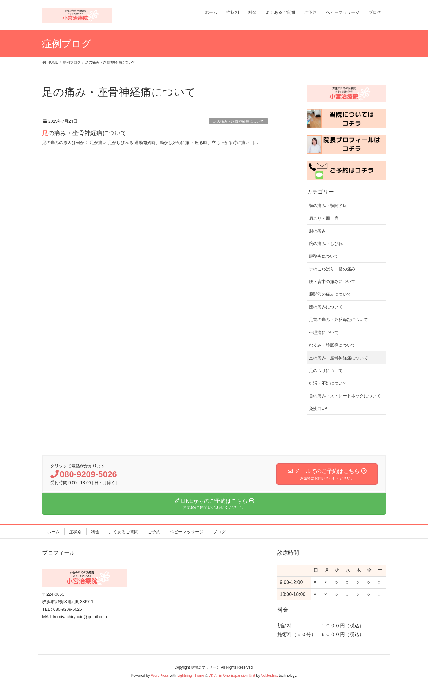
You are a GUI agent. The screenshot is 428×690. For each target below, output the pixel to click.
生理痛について (323, 332)
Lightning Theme (190, 675)
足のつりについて (326, 370)
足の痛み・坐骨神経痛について (84, 133)
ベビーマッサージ (186, 531)
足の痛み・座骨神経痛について (238, 121)
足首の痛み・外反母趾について (338, 319)
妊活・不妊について (328, 383)
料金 (95, 531)
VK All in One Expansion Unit (232, 675)
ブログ (219, 531)
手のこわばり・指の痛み (332, 268)
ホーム (53, 531)
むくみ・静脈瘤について (332, 345)
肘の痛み (317, 230)
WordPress (160, 675)
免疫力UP (318, 408)
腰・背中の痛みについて (332, 281)
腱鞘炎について (323, 256)
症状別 (75, 531)
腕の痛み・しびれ (326, 243)
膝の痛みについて (326, 306)
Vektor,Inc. (269, 675)
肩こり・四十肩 (323, 218)
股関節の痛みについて (330, 294)
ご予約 (154, 531)
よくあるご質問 (123, 531)
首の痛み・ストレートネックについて (345, 395)
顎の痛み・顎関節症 (328, 205)
